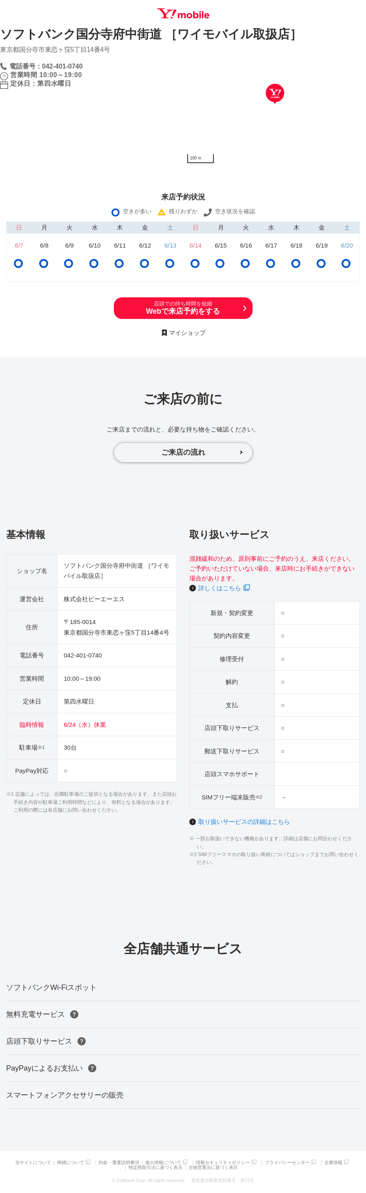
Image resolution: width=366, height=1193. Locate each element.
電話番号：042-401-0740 (46, 66)
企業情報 (333, 1162)
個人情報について (163, 1162)
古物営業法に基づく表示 (213, 1167)
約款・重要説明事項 (119, 1162)
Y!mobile (183, 13)
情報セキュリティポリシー (223, 1162)
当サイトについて (33, 1162)
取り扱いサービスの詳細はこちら (244, 821)
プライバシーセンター (287, 1162)
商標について (70, 1162)
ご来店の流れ (183, 452)
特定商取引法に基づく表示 (155, 1167)
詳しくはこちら (219, 587)
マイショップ (187, 332)
